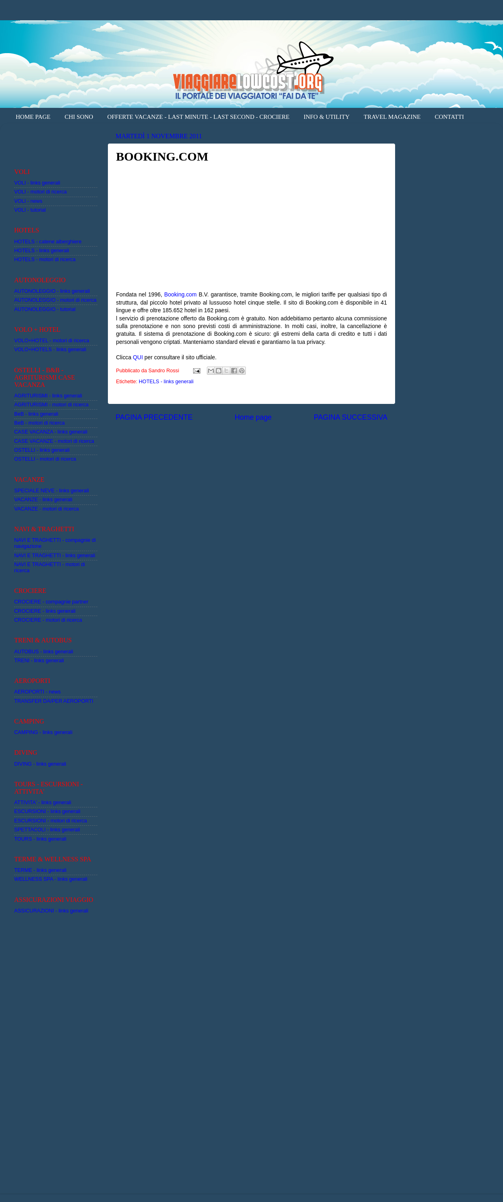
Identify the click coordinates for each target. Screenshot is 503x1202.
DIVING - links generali (40, 764)
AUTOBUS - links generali (43, 652)
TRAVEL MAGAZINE (392, 117)
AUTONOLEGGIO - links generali (52, 291)
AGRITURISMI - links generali (48, 396)
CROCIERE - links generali (44, 611)
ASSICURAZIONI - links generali (51, 911)
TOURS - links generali (40, 839)
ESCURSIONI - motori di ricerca (50, 821)
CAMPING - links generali (43, 732)
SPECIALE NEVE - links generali (51, 491)
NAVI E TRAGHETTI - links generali (54, 555)
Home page (253, 417)
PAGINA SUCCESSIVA (350, 417)
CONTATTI (449, 117)
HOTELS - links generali (166, 381)
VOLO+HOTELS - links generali (50, 349)
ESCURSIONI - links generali (47, 811)
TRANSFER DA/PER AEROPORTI (53, 701)
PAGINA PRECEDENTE (154, 417)
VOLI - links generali (37, 183)
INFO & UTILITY (326, 117)
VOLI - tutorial (30, 210)
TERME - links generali (40, 870)
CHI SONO (78, 117)
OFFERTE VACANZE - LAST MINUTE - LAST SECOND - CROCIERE (198, 117)
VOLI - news (28, 201)
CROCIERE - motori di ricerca (48, 620)
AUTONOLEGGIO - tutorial (44, 309)
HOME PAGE (33, 117)
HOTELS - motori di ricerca (44, 259)
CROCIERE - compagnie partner (51, 602)
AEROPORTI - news (37, 692)
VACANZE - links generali (43, 499)
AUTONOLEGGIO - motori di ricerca (55, 300)
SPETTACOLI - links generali (47, 830)
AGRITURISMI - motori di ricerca (51, 405)
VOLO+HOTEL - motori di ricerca (51, 340)
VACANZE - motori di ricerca (46, 509)
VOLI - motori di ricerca (40, 192)
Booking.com (180, 294)
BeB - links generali (36, 414)
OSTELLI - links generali (42, 450)
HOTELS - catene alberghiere (48, 242)
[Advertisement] (61, 141)
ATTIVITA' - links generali (42, 802)
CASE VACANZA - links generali (50, 432)
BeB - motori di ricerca (39, 423)
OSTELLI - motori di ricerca (45, 459)
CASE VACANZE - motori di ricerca (54, 441)
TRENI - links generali (39, 660)
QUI (138, 357)
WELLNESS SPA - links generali (50, 879)
